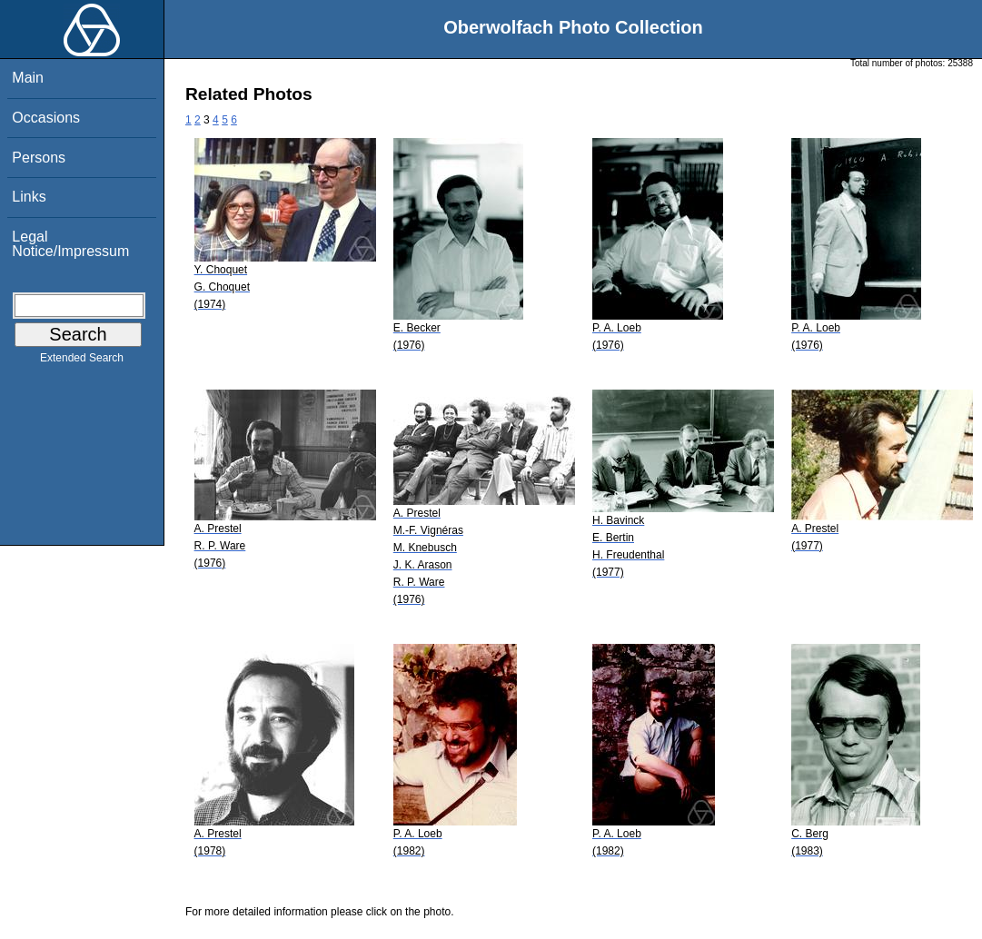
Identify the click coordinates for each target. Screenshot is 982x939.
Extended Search (82, 361)
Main (28, 77)
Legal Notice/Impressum (70, 244)
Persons (38, 157)
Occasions (46, 117)
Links (28, 196)
